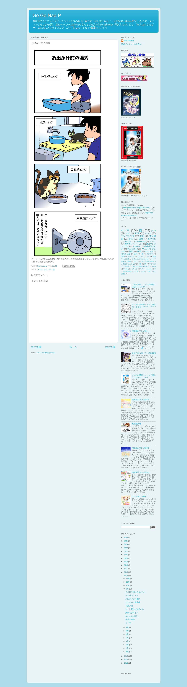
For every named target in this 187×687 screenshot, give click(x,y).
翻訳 (135, 254)
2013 (126, 659)
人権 (149, 271)
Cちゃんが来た (131, 616)
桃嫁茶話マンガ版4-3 (140, 472)
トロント (140, 256)
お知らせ (134, 269)
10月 (128, 585)
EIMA (154, 266)
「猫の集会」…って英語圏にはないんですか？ (144, 286)
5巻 (142, 254)
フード (143, 271)
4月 (127, 641)
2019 (126, 562)
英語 (139, 251)
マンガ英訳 (149, 251)
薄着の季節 (130, 620)
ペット (153, 242)
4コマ (40, 270)
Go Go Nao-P (47, 15)
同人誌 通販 (126, 254)
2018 (126, 565)
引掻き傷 (129, 606)
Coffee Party (140, 242)
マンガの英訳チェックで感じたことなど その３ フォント (144, 307)
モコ (141, 269)
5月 (127, 638)
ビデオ (136, 271)
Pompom (148, 269)
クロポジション (131, 595)
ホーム (73, 347)
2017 (126, 568)
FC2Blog (126, 269)
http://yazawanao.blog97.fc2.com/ (136, 208)
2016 (126, 572)
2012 (126, 663)
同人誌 (128, 242)
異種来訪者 (136, 424)
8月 (127, 627)
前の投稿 (110, 347)
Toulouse (136, 246)
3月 (127, 645)
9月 (127, 589)
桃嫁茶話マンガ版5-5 (140, 448)
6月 (127, 634)
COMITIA (150, 254)
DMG (123, 256)
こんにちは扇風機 (132, 602)
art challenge (127, 271)
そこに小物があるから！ (135, 592)
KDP (137, 233)
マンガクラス (128, 236)
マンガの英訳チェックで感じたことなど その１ (144, 376)
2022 (126, 551)
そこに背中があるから (134, 609)
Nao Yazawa (129, 41)
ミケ (148, 256)
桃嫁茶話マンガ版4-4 (140, 331)
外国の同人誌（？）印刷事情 (144, 353)
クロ (45, 270)
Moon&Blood (132, 249)
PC (145, 264)
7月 (127, 631)
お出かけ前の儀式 (132, 599)
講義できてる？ (131, 613)
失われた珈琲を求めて (141, 266)
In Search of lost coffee (140, 259)
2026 (126, 537)
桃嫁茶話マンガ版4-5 (140, 400)
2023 (126, 548)
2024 (126, 544)
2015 (126, 575)
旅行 (131, 251)
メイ (50, 270)
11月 (128, 582)
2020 (126, 558)
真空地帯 (152, 239)
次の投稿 (36, 347)
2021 (126, 555)
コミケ (136, 261)
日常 (141, 239)
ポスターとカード (139, 497)
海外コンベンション (133, 244)
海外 (142, 236)
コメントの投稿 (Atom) (45, 353)
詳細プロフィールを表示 (131, 44)
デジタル (131, 256)
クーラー (129, 623)
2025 (126, 541)
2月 (127, 648)
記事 (131, 239)
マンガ (148, 233)
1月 (127, 652)
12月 (128, 578)
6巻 (140, 264)
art (155, 269)
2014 (126, 656)
